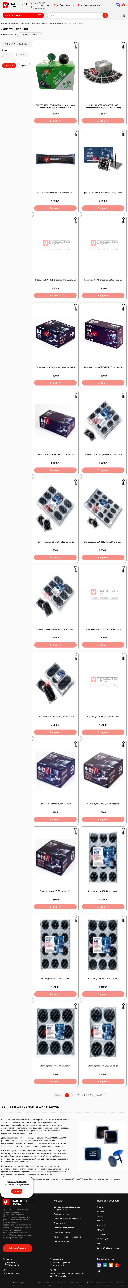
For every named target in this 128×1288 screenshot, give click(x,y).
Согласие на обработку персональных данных (46, 1284)
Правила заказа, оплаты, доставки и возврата (99, 1284)
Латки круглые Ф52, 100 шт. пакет (55, 1066)
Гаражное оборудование (65, 1227)
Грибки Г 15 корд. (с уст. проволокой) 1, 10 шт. (103, 192)
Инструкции (102, 1239)
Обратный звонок (17, 1248)
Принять (17, 1191)
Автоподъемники (61, 1214)
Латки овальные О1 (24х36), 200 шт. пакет (103, 454)
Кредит (100, 1229)
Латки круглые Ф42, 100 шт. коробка (103, 716)
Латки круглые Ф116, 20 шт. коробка (55, 891)
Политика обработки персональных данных (19, 1284)
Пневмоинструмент (63, 1241)
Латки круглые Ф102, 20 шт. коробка (103, 804)
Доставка (101, 1225)
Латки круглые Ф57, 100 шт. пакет (103, 1066)
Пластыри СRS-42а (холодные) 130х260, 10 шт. (55, 280)
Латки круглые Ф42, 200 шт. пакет (103, 978)
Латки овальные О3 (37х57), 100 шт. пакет (55, 542)
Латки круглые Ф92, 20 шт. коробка (55, 804)
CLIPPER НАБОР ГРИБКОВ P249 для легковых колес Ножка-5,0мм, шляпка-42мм (55, 106)
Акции (100, 1220)
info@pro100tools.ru (11, 1273)
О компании (102, 1234)
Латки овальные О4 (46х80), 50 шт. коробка (55, 367)
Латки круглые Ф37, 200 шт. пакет (55, 978)
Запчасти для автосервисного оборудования (67, 1208)
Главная (100, 1207)
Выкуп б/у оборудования (108, 1248)
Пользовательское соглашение (78, 1284)
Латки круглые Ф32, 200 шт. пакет (103, 891)
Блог (99, 1243)
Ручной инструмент (62, 1232)
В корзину (55, 120)
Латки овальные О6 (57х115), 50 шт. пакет (103, 629)
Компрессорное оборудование (67, 1237)
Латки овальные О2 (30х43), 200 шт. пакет (103, 542)
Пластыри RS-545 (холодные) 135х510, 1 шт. (55, 192)
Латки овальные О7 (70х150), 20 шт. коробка (103, 367)
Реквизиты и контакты (121, 1284)
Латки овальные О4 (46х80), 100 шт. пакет (55, 629)
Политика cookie (61, 1284)
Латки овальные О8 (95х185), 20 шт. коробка (55, 454)
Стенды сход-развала (63, 1223)
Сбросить (24, 65)
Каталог (100, 1211)
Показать (9, 65)
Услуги (100, 1216)
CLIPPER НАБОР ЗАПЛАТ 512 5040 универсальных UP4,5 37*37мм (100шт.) (103, 106)
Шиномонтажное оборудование (68, 1218)
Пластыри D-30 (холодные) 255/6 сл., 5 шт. (103, 280)
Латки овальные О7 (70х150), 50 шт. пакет (55, 716)
